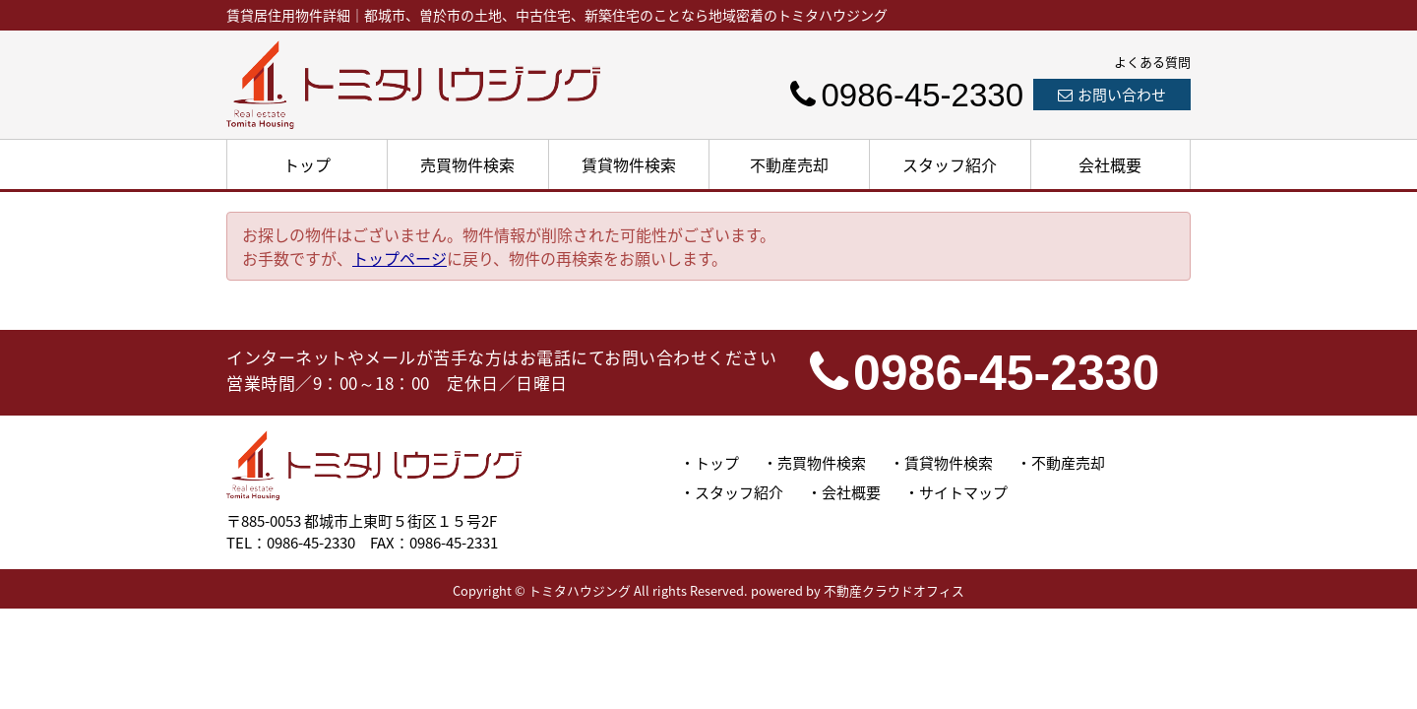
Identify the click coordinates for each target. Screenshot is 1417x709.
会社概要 (1109, 164)
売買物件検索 (467, 164)
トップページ (399, 258)
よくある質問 (1152, 61)
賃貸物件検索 (629, 164)
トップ (307, 164)
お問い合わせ (1112, 94)
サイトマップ (963, 492)
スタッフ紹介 (949, 164)
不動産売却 (789, 164)
